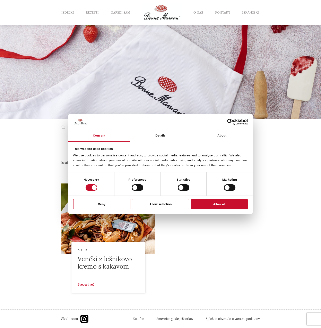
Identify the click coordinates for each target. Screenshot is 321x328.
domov (162, 12)
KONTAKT (222, 12)
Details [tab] (160, 135)
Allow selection (160, 204)
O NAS (198, 12)
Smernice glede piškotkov (174, 319)
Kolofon (138, 319)
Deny (101, 204)
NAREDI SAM (120, 12)
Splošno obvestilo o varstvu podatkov (233, 319)
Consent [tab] (99, 135)
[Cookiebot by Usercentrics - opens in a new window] (230, 122)
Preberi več (86, 284)
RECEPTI (92, 12)
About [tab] (221, 135)
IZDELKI (67, 12)
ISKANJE (248, 12)
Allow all (219, 204)
